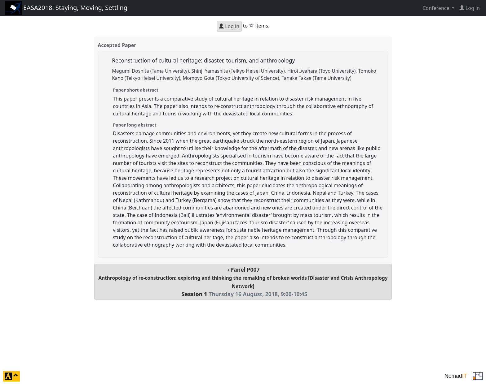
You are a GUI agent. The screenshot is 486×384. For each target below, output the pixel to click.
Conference (436, 8)
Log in (229, 26)
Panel (243, 282)
